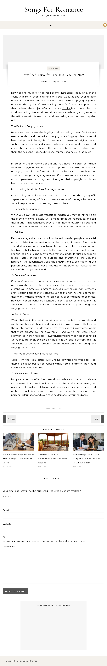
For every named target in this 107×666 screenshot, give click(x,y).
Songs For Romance (53, 9)
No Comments (53, 408)
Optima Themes (30, 661)
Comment (9, 546)
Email (6, 510)
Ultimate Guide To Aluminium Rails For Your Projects (52, 458)
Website (7, 524)
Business (53, 68)
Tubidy (66, 108)
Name (7, 496)
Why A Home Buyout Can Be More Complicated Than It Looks (18, 458)
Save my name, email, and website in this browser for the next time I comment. (44, 541)
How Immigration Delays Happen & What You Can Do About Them (87, 458)
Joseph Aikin (61, 81)
